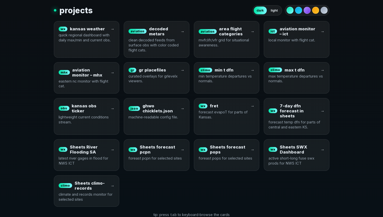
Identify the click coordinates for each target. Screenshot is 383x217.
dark (260, 10)
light (274, 10)
